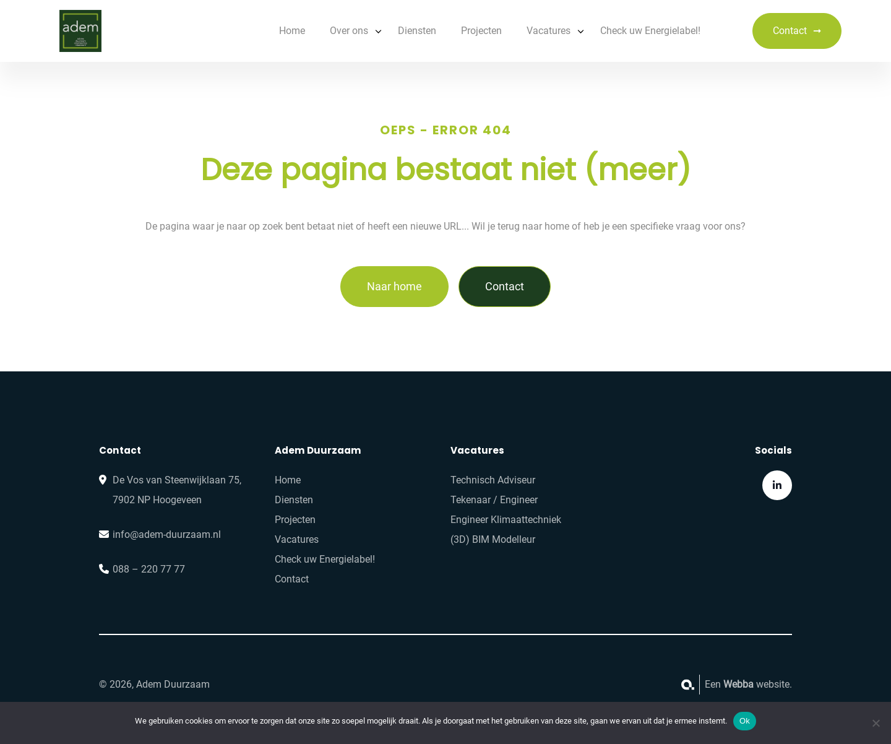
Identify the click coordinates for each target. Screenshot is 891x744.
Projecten (481, 31)
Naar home (394, 286)
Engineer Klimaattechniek (505, 520)
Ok (744, 720)
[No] (875, 723)
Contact (790, 31)
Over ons (349, 31)
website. (757, 684)
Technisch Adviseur (492, 480)
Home (292, 31)
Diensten (417, 31)
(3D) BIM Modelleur (492, 539)
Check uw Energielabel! (650, 31)
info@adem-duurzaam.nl (167, 534)
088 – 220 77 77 (149, 569)
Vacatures (548, 31)
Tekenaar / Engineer (494, 500)
